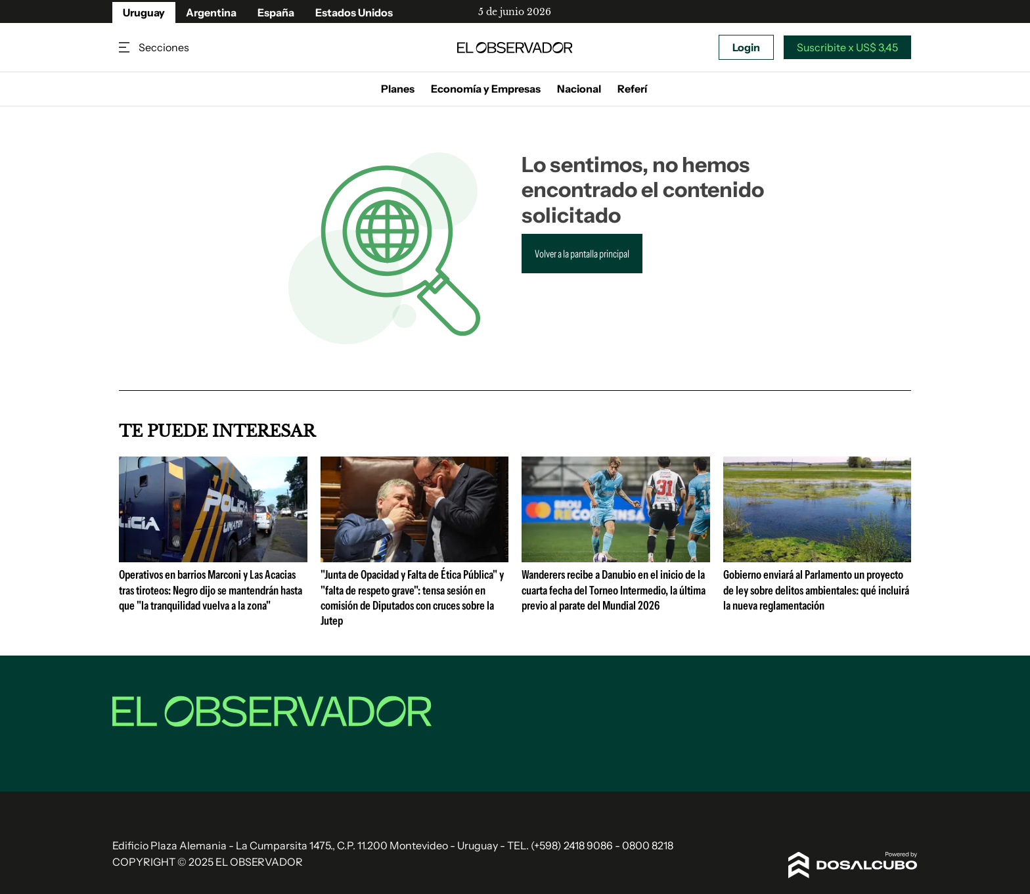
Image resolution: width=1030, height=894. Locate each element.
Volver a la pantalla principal (582, 253)
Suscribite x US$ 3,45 (847, 47)
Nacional (579, 88)
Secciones (125, 47)
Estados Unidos (354, 12)
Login (746, 47)
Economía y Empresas (486, 88)
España (276, 12)
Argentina (211, 12)
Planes (397, 88)
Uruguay (144, 12)
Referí (632, 88)
